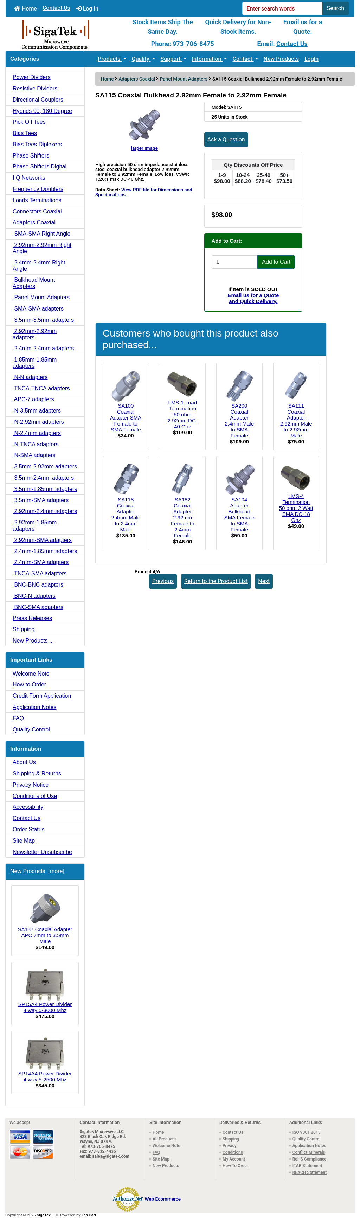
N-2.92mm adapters (38, 422)
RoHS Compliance (309, 1159)
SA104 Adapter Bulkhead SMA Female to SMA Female (239, 514)
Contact (242, 59)
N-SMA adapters (34, 455)
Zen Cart (88, 1215)
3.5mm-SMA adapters (41, 500)
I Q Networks (29, 178)
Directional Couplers (38, 100)
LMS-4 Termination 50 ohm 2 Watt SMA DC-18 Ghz (296, 508)
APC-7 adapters (33, 399)
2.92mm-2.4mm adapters (45, 511)
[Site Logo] (64, 34)
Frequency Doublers (38, 189)
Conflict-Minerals (308, 1152)
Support (171, 59)
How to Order (29, 685)
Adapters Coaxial (136, 79)
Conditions (233, 1152)
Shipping (23, 629)
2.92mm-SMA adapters (42, 540)
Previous (163, 581)
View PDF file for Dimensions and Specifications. (143, 192)
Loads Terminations (37, 200)
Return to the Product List (216, 581)
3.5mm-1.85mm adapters (45, 489)
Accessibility (28, 807)
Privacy (230, 1145)
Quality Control (31, 730)
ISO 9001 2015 (306, 1132)
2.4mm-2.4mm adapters (43, 348)
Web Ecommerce (163, 1198)
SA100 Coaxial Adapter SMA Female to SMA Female (125, 418)
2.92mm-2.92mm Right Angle (42, 248)
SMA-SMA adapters (38, 309)
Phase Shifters (31, 156)
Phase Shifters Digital (39, 167)
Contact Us (56, 8)
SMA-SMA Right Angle (42, 234)
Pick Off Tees (29, 122)
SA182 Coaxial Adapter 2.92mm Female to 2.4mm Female (182, 517)
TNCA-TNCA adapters (41, 388)
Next (264, 581)
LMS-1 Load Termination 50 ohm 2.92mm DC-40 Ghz (183, 414)
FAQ (18, 718)
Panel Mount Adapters (184, 79)
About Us (24, 762)
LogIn (311, 59)
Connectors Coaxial (37, 212)
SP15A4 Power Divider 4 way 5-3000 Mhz (45, 990)
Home (25, 8)
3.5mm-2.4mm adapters (43, 478)
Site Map (24, 841)
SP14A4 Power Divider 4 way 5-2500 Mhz (45, 1059)
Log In (87, 8)
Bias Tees (25, 133)
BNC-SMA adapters (38, 607)
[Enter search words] (282, 8)
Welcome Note (31, 674)
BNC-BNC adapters (38, 585)
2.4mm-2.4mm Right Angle (39, 266)
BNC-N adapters (34, 596)
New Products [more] (37, 871)
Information (207, 59)
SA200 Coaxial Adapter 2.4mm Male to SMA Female (239, 421)
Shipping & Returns (37, 773)
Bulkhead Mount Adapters (34, 283)
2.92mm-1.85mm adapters (35, 525)
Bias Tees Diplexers (37, 144)
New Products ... (33, 641)
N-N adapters (30, 377)
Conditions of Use (35, 796)
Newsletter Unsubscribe (42, 852)
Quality (141, 59)
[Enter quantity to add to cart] (235, 262)
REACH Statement (309, 1172)
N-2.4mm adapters (37, 433)
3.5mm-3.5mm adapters (43, 320)
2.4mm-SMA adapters (41, 562)
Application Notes (35, 707)
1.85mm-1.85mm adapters (35, 363)
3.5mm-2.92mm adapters (45, 466)
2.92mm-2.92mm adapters (35, 334)
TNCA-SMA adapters (40, 573)
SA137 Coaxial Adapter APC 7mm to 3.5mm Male (45, 917)
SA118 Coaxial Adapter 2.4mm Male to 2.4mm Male (125, 514)
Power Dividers (32, 77)
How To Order (235, 1165)
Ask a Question (226, 139)
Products (110, 59)
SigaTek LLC (47, 1215)
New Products (281, 59)
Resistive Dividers (35, 88)
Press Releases (32, 618)
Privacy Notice (31, 785)
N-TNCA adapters (36, 444)
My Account (234, 1159)
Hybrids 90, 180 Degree (42, 111)
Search (335, 8)
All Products (164, 1139)
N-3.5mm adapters (37, 411)
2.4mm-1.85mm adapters (45, 551)
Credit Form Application (42, 696)
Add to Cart (276, 262)
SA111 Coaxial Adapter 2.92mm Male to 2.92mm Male (296, 421)
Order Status (29, 829)
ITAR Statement (307, 1165)
